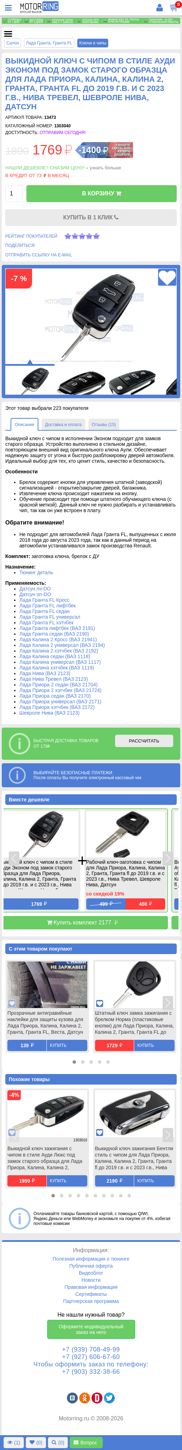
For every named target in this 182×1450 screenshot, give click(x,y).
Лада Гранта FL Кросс (44, 600)
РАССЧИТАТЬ (144, 741)
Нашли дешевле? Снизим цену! (44, 167)
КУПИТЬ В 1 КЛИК (91, 217)
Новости (90, 1280)
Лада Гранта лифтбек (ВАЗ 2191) (57, 628)
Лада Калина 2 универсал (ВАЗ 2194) (62, 645)
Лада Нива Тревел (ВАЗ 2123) (53, 679)
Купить (58, 1045)
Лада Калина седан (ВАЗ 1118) (54, 656)
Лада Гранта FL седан (44, 611)
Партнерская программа (91, 1301)
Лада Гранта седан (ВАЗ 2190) (54, 634)
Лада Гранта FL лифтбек (47, 605)
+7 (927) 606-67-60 (91, 1356)
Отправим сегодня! (62, 132)
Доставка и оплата (63, 424)
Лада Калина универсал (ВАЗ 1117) (60, 662)
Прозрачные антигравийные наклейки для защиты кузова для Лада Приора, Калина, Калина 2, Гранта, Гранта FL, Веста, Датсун (45, 1022)
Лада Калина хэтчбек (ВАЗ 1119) (56, 668)
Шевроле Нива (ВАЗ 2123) (49, 713)
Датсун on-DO (35, 594)
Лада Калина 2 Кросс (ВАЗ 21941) (58, 639)
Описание (24, 424)
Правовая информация (91, 1287)
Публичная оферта (91, 1266)
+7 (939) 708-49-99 (91, 1349)
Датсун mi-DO (35, 588)
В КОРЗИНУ (101, 193)
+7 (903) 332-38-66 (91, 1371)
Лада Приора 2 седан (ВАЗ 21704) (58, 684)
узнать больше (105, 167)
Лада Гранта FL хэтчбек (46, 622)
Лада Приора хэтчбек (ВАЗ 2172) (57, 707)
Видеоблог (91, 1273)
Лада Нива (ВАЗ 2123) (44, 673)
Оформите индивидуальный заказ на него (90, 1329)
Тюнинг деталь (36, 572)
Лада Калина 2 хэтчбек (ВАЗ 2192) (58, 651)
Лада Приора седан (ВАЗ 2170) (55, 696)
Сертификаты (91, 1294)
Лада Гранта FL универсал (49, 617)
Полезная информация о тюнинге (90, 1259)
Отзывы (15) (104, 424)
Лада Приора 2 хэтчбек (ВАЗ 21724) (60, 690)
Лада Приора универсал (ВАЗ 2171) (60, 701)
